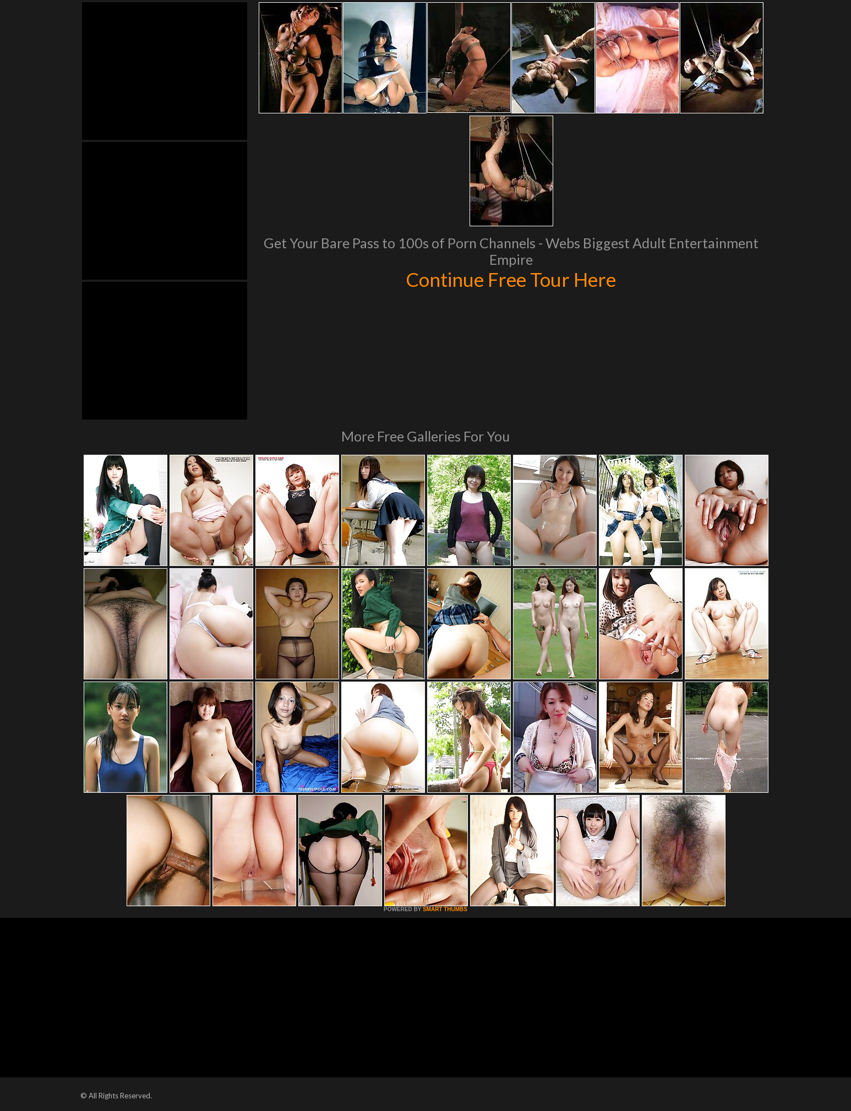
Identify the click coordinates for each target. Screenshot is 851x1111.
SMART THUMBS (445, 909)
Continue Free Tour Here (511, 279)
